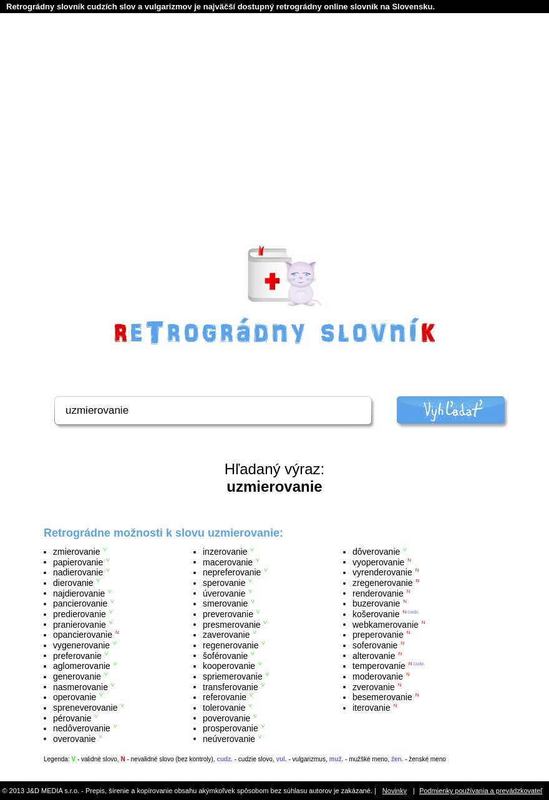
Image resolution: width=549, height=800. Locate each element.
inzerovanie (225, 552)
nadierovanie (78, 572)
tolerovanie (224, 708)
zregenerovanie (382, 583)
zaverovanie (226, 635)
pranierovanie (79, 624)
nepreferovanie (232, 572)
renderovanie (378, 593)
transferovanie (230, 686)
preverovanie (228, 614)
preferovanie (77, 655)
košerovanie (376, 614)
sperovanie (224, 583)
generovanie (77, 676)
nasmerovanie (80, 686)
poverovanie (226, 718)
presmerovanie (232, 624)
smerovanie (225, 603)
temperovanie (379, 666)
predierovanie (79, 614)
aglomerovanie (81, 666)
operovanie (74, 697)
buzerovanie (376, 603)
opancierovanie (82, 635)
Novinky (394, 790)
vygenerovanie (81, 645)
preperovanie (378, 635)
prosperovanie (230, 728)
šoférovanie (225, 655)
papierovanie (78, 562)
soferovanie (374, 645)
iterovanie (371, 708)
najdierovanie (79, 593)
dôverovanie (376, 552)
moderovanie (377, 676)
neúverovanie (229, 738)
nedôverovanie (81, 728)
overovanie (74, 738)
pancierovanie (80, 603)
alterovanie (374, 655)
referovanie (224, 697)
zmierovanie (76, 552)
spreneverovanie (85, 708)
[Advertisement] (275, 144)
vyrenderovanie (382, 572)
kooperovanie (229, 666)
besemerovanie (382, 697)
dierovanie (73, 583)
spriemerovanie (233, 676)
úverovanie (224, 593)
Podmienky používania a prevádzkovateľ (481, 790)
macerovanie (228, 562)
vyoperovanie (378, 562)
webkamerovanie (385, 624)
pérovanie (72, 718)
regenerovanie (231, 645)
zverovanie (373, 686)
